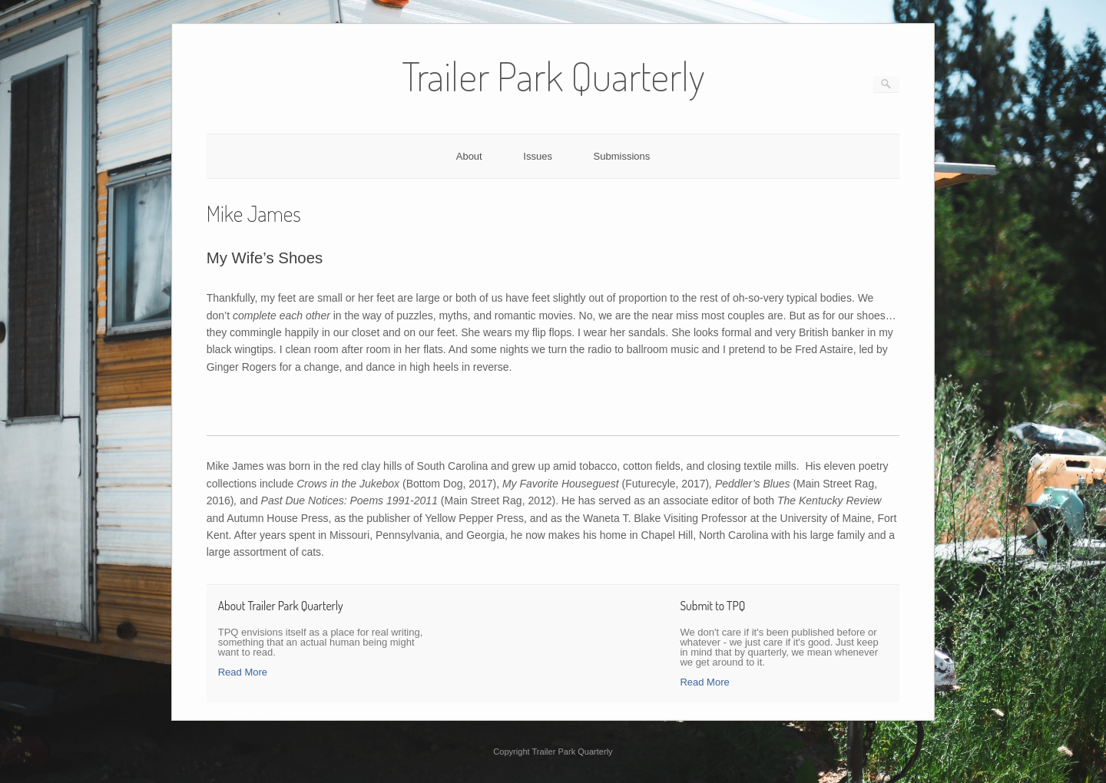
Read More (242, 672)
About (469, 156)
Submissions (622, 156)
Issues (537, 156)
